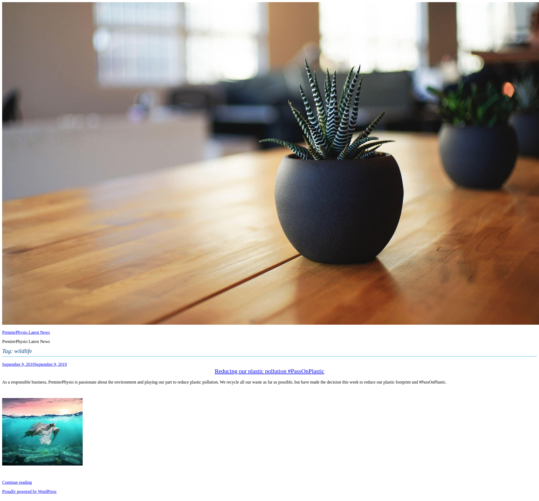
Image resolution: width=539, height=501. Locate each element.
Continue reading (17, 482)
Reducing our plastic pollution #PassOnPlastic (269, 371)
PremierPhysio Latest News (26, 332)
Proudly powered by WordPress (29, 491)
